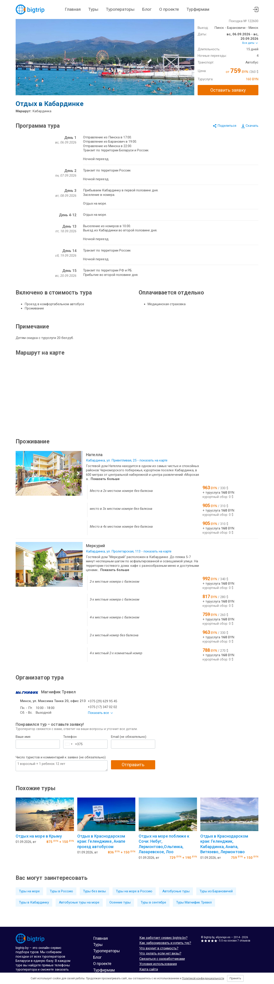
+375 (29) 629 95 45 (102, 701)
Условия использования (158, 964)
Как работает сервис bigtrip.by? (163, 938)
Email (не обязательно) (128, 737)
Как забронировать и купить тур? (165, 943)
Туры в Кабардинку (34, 902)
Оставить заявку (228, 90)
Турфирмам (197, 9)
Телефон (70, 737)
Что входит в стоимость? (158, 948)
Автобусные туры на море (79, 902)
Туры (93, 9)
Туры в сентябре (153, 902)
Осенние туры (120, 902)
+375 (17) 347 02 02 (102, 707)
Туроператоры (120, 9)
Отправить (133, 764)
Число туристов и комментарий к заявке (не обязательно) (61, 757)
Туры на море (29, 891)
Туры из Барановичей (216, 891)
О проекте (169, 9)
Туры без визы (94, 891)
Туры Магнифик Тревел (194, 902)
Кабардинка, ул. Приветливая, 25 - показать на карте (126, 460)
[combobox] (68, 744)
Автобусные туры (176, 891)
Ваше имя (23, 737)
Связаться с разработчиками (162, 959)
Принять (235, 978)
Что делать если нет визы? (160, 953)
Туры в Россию (61, 891)
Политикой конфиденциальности (203, 978)
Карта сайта (148, 969)
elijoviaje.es (223, 937)
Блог (147, 9)
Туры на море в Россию (134, 891)
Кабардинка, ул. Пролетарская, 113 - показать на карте (129, 551)
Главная (73, 9)
